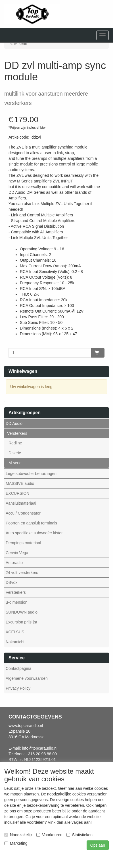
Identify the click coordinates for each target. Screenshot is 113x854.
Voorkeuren (49, 835)
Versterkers (17, 433)
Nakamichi (15, 642)
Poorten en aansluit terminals (31, 523)
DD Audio (14, 423)
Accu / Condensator (23, 513)
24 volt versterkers (22, 572)
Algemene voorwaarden (27, 678)
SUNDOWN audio (21, 612)
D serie (15, 453)
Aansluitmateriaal (21, 503)
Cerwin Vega (17, 552)
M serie (15, 463)
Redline (15, 443)
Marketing (15, 843)
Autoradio (14, 562)
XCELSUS (15, 632)
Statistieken (79, 835)
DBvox (11, 582)
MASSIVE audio (20, 483)
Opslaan (97, 845)
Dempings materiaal (23, 543)
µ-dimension (17, 602)
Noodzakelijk (18, 835)
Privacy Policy (18, 688)
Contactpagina (18, 668)
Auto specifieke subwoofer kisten (35, 533)
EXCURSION (17, 493)
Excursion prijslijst (21, 622)
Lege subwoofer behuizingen (31, 473)
